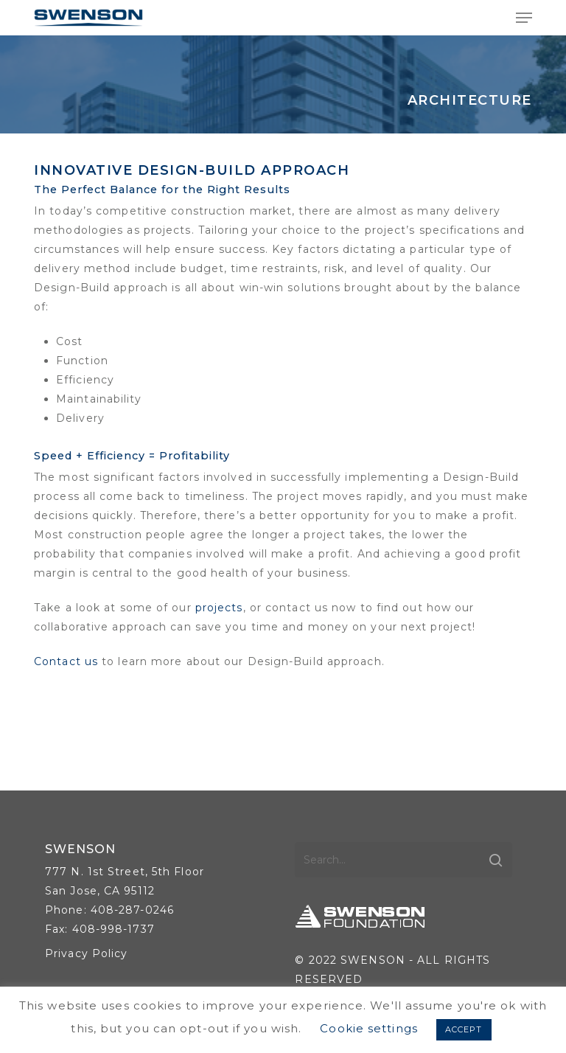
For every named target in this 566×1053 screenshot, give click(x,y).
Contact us (66, 661)
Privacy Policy (86, 953)
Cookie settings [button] (369, 1028)
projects (219, 607)
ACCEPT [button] (464, 1029)
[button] (524, 17)
